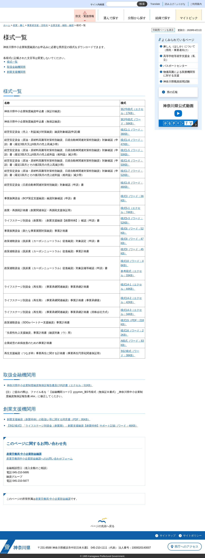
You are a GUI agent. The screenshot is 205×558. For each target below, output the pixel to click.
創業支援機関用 (16, 71)
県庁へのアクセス (186, 546)
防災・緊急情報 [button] (85, 16)
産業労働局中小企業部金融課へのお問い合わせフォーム (39, 458)
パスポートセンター (175, 65)
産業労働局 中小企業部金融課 (23, 454)
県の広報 (172, 92)
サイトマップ (168, 535)
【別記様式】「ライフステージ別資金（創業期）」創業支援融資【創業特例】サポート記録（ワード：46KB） (72, 425)
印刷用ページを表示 (163, 30)
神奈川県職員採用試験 (176, 81)
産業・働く (18, 25)
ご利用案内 (196, 4)
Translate (155, 4)
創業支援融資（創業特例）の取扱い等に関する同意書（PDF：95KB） (48, 419)
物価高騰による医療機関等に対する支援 (179, 73)
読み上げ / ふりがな (175, 4)
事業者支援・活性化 (37, 25)
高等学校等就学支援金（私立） (179, 58)
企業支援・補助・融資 (62, 25)
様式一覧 (12, 61)
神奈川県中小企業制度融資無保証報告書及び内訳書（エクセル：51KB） (50, 385)
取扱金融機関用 (16, 67)
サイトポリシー (192, 535)
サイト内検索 (97, 4)
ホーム (6, 25)
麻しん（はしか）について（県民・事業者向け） (179, 48)
